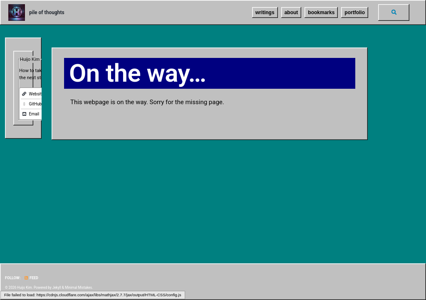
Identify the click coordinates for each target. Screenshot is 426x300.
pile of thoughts (46, 12)
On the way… (137, 73)
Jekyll (56, 287)
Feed (31, 278)
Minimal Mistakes (78, 287)
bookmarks (321, 12)
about (291, 12)
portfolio (354, 12)
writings (265, 12)
